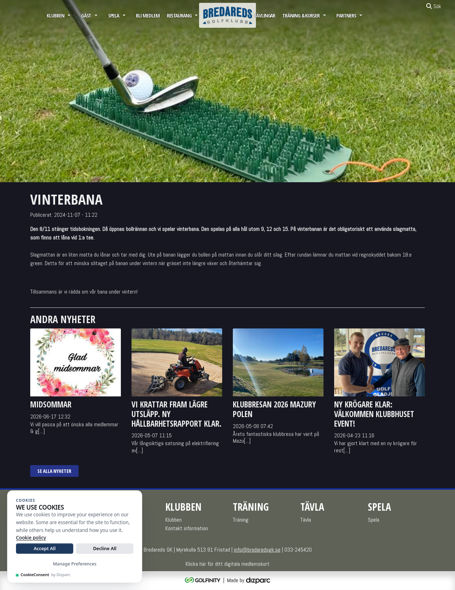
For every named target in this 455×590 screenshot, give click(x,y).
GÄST (86, 15)
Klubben (55, 15)
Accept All (45, 548)
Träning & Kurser (301, 15)
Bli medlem (147, 15)
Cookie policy (31, 537)
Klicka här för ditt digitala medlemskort (227, 564)
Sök (433, 6)
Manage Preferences (75, 564)
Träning (240, 519)
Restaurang (179, 15)
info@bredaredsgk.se (257, 549)
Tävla (305, 519)
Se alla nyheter (54, 471)
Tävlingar (264, 15)
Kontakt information (186, 528)
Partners (346, 15)
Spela (113, 15)
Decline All (105, 548)
